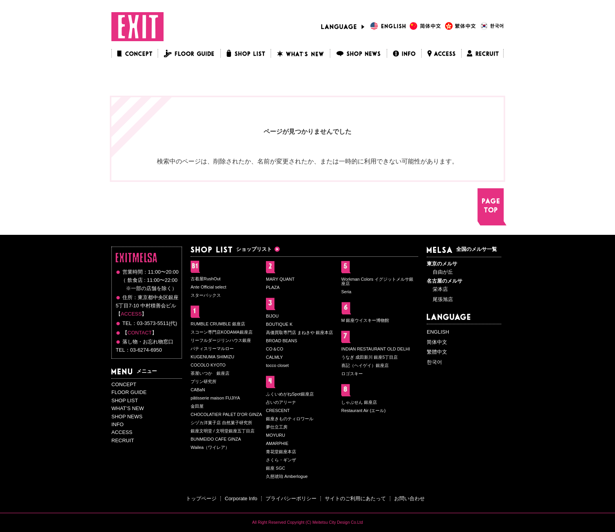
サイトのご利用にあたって (355, 498)
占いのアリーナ (281, 402)
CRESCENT (278, 410)
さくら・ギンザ (281, 460)
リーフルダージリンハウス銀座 (221, 340)
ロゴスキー (352, 373)
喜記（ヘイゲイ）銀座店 (365, 365)
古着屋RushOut (205, 278)
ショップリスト (231, 249)
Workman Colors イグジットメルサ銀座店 (377, 281)
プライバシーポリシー (291, 498)
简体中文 (437, 342)
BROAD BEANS (281, 340)
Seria (346, 291)
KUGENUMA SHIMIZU (212, 356)
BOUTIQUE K (279, 324)
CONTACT (139, 333)
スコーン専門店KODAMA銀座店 (222, 332)
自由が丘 (443, 272)
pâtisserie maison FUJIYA (215, 398)
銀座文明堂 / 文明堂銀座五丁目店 (223, 431)
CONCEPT (123, 384)
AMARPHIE (277, 443)
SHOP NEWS (126, 416)
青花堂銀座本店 (281, 451)
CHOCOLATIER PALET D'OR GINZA (226, 414)
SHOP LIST (124, 400)
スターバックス (206, 295)
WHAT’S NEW (127, 408)
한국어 (434, 362)
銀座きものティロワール (289, 418)
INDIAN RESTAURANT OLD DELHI (375, 349)
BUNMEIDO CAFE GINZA (216, 439)
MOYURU (275, 435)
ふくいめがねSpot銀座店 (290, 394)
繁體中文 (437, 352)
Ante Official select (208, 287)
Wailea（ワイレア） (210, 447)
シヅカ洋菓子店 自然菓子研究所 (221, 422)
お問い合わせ (409, 498)
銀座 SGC (275, 468)
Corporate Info (241, 498)
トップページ (201, 498)
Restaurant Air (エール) (363, 410)
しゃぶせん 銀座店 (359, 402)
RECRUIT (122, 440)
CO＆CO (274, 349)
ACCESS (131, 314)
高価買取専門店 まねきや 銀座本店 (299, 332)
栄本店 (440, 289)
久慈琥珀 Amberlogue (287, 476)
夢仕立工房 (276, 427)
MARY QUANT (280, 279)
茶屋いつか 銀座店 (210, 373)
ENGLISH (438, 332)
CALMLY (274, 357)
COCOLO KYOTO (208, 365)
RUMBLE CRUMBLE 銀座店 (218, 323)
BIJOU (272, 316)
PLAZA (273, 287)
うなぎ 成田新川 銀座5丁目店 (369, 357)
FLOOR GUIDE (129, 392)
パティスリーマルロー (212, 348)
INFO (117, 424)
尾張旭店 (443, 299)
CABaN (198, 389)
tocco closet (277, 365)
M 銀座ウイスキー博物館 (365, 320)
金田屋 (197, 406)
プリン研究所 (204, 381)
